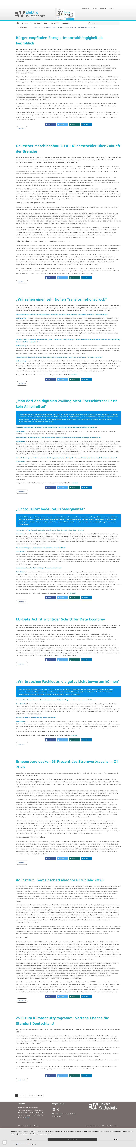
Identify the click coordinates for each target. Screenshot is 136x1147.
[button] (50, 124)
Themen (24, 23)
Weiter (34, 1095)
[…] (27, 1117)
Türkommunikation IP (87, 27)
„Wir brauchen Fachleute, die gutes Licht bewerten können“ (68, 681)
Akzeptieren (72, 1139)
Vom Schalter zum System (64, 27)
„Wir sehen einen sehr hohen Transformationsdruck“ (61, 299)
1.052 (30, 1095)
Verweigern (29, 1139)
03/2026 (74, 375)
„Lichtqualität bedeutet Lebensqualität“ (50, 509)
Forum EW (54, 23)
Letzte (40, 1095)
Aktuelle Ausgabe (43, 27)
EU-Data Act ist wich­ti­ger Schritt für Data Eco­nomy (60, 619)
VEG (45, 23)
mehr (115, 1139)
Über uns (21, 1104)
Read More (21, 128)
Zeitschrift (36, 23)
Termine (65, 23)
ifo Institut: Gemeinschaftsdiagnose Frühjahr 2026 (60, 880)
